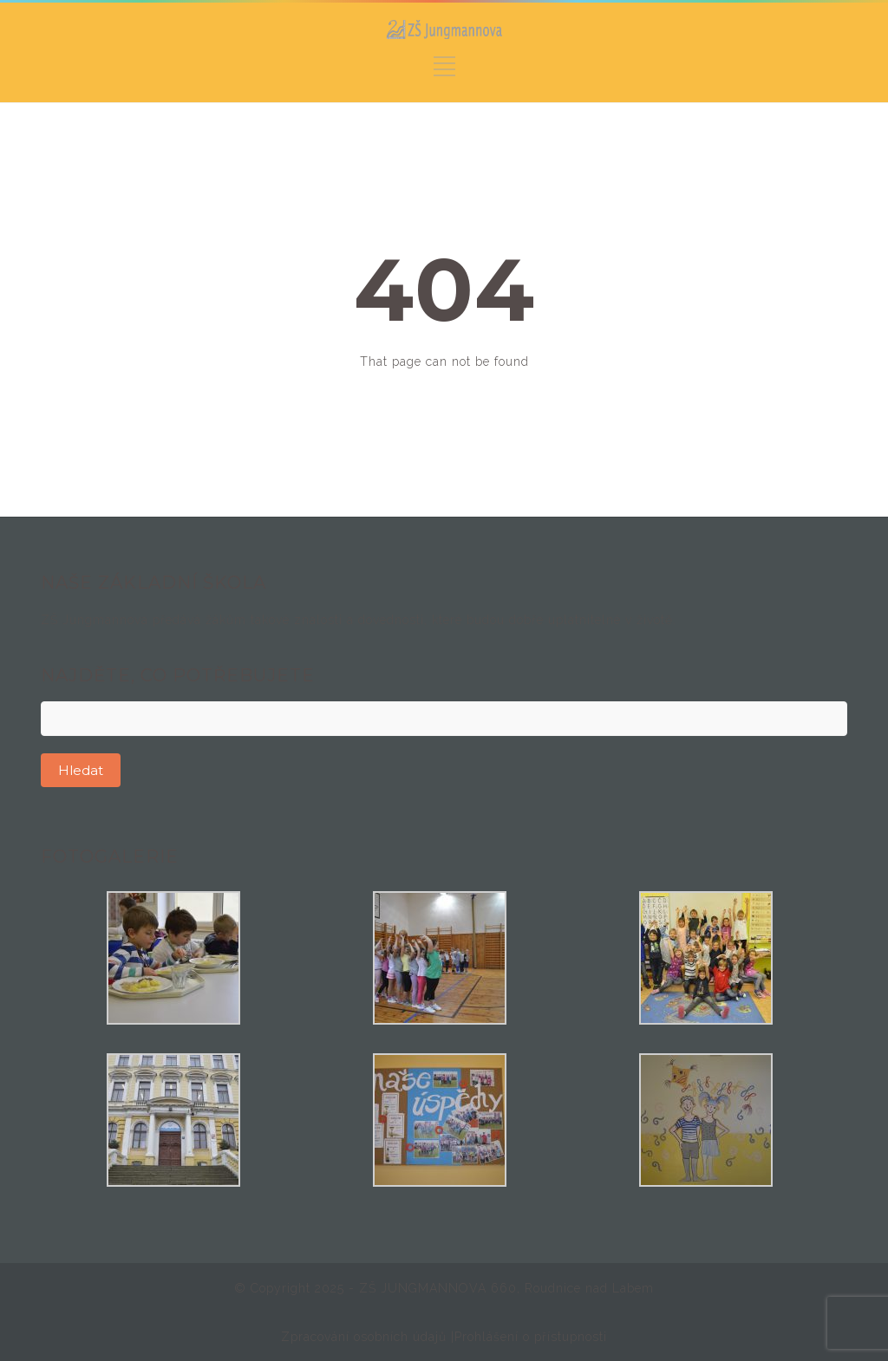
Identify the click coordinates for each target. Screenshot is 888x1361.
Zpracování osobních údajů (366, 1337)
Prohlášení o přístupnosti (530, 1337)
